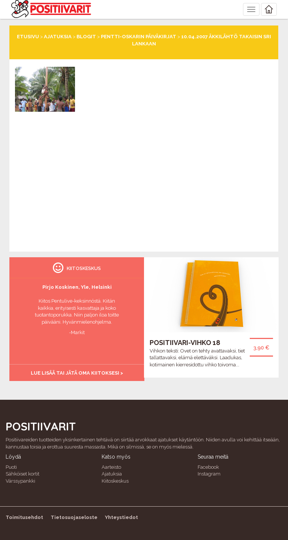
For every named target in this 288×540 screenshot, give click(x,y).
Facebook (208, 467)
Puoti (11, 467)
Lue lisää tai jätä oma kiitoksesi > (77, 373)
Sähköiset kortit (22, 474)
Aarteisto (111, 467)
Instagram (209, 474)
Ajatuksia (58, 36)
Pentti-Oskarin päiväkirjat (138, 36)
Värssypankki (20, 481)
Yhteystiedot (121, 517)
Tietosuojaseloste (74, 517)
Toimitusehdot (24, 517)
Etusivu (28, 36)
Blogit (86, 36)
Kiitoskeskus (115, 481)
